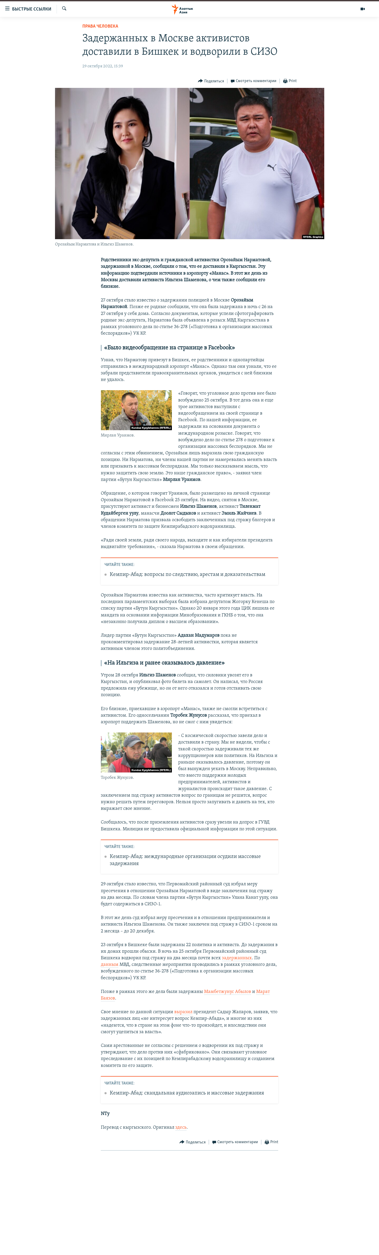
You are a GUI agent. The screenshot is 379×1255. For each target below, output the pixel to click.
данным (109, 964)
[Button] (211, 81)
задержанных (237, 958)
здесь (181, 1127)
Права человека (100, 26)
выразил (183, 1012)
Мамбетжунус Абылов (227, 991)
